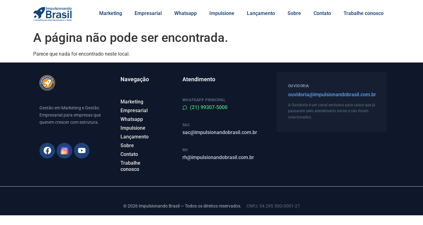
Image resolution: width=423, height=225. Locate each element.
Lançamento (261, 13)
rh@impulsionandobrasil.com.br (218, 157)
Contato (322, 13)
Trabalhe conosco (364, 13)
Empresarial (148, 13)
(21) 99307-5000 (204, 107)
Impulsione (221, 13)
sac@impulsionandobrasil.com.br (219, 132)
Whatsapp (185, 13)
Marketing (110, 13)
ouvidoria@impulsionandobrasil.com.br (331, 95)
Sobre (294, 13)
